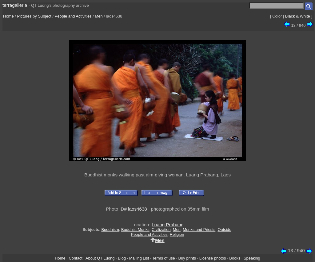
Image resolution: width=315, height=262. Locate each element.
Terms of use (163, 258)
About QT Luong (100, 258)
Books (234, 258)
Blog (122, 258)
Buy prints (187, 258)
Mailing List (139, 258)
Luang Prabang (168, 224)
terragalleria (14, 5)
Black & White (297, 16)
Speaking (252, 258)
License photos (212, 258)
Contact (75, 258)
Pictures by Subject (34, 16)
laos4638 (137, 209)
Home (8, 16)
